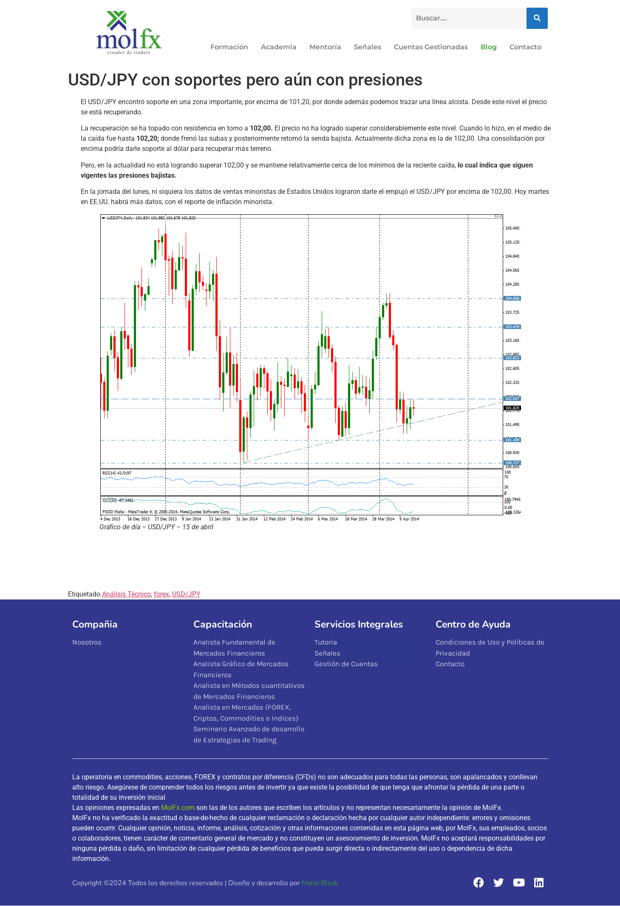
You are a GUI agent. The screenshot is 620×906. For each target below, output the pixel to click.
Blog (489, 47)
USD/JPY (186, 594)
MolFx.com (178, 808)
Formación (229, 47)
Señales (367, 47)
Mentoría (325, 47)
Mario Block (320, 883)
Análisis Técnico (126, 594)
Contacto (525, 47)
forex (161, 594)
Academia (279, 47)
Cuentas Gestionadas (431, 47)
